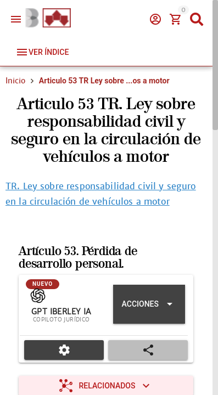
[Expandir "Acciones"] (149, 304)
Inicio (15, 81)
